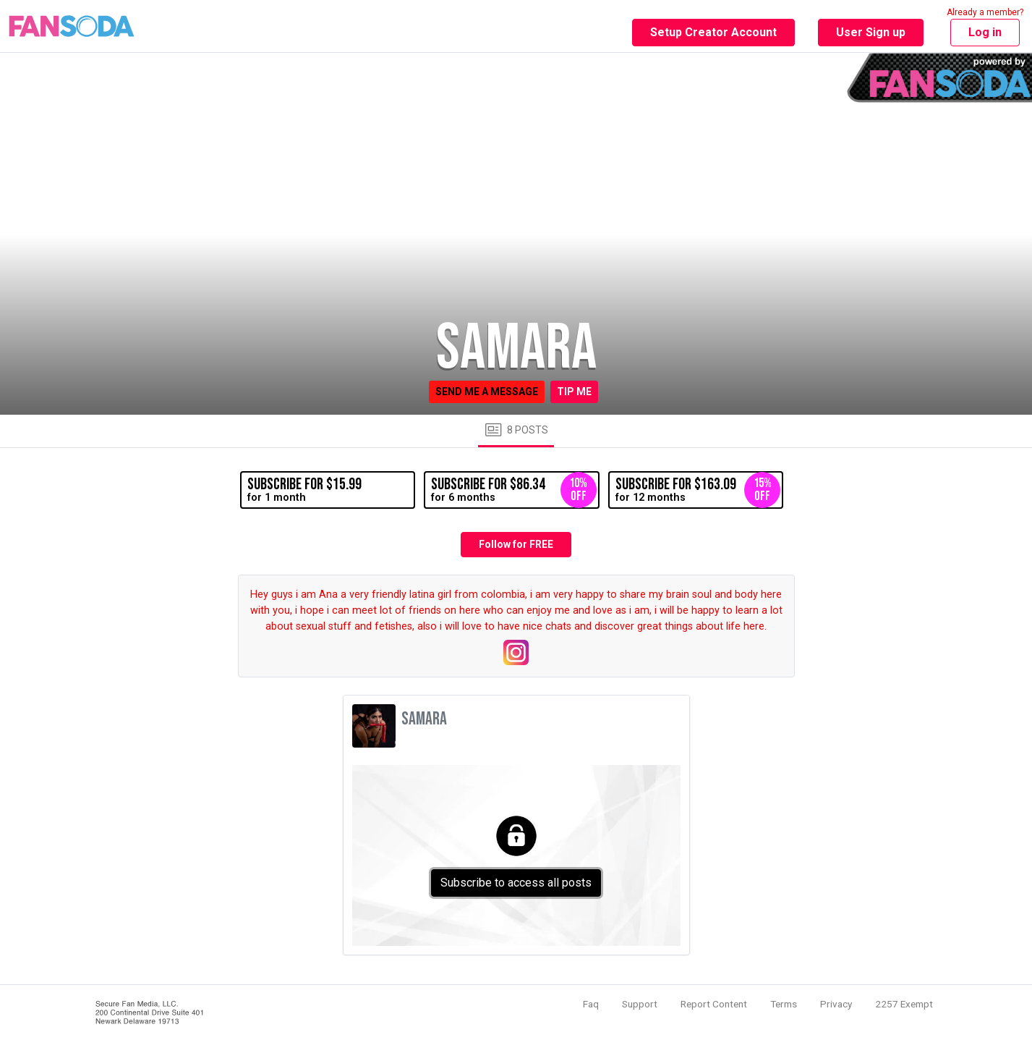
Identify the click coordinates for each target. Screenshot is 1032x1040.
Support (639, 1004)
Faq (591, 1004)
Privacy (836, 1004)
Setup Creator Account (713, 32)
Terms (783, 1004)
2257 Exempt (904, 1004)
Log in (985, 32)
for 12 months (697, 490)
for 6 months (513, 490)
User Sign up (870, 32)
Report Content (714, 1004)
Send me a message (486, 391)
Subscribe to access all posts (516, 882)
